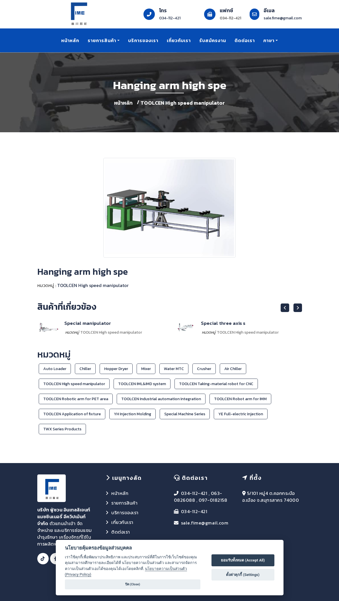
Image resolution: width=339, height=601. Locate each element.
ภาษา (268, 40)
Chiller (85, 369)
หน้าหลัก (70, 40)
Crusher (204, 369)
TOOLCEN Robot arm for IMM (240, 399)
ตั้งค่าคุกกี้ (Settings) (242, 575)
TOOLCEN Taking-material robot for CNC (216, 384)
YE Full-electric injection (240, 414)
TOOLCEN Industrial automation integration (161, 399)
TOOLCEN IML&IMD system (142, 384)
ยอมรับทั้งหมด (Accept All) (243, 560)
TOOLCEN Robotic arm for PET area (75, 399)
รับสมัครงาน (212, 40)
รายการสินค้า (102, 40)
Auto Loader (54, 369)
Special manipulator (87, 323)
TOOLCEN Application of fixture (72, 414)
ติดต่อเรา (245, 40)
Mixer (146, 369)
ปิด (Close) (132, 584)
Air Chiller (233, 369)
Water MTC (174, 369)
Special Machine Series (184, 414)
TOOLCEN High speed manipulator (183, 103)
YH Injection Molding (132, 414)
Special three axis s (223, 323)
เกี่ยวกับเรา (179, 40)
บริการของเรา (143, 40)
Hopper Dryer (116, 369)
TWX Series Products (62, 429)
